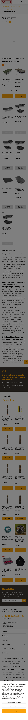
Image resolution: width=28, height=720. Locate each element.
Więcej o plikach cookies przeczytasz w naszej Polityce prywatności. (12, 698)
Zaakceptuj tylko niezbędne (14, 702)
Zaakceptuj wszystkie (14, 711)
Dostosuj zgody (14, 706)
